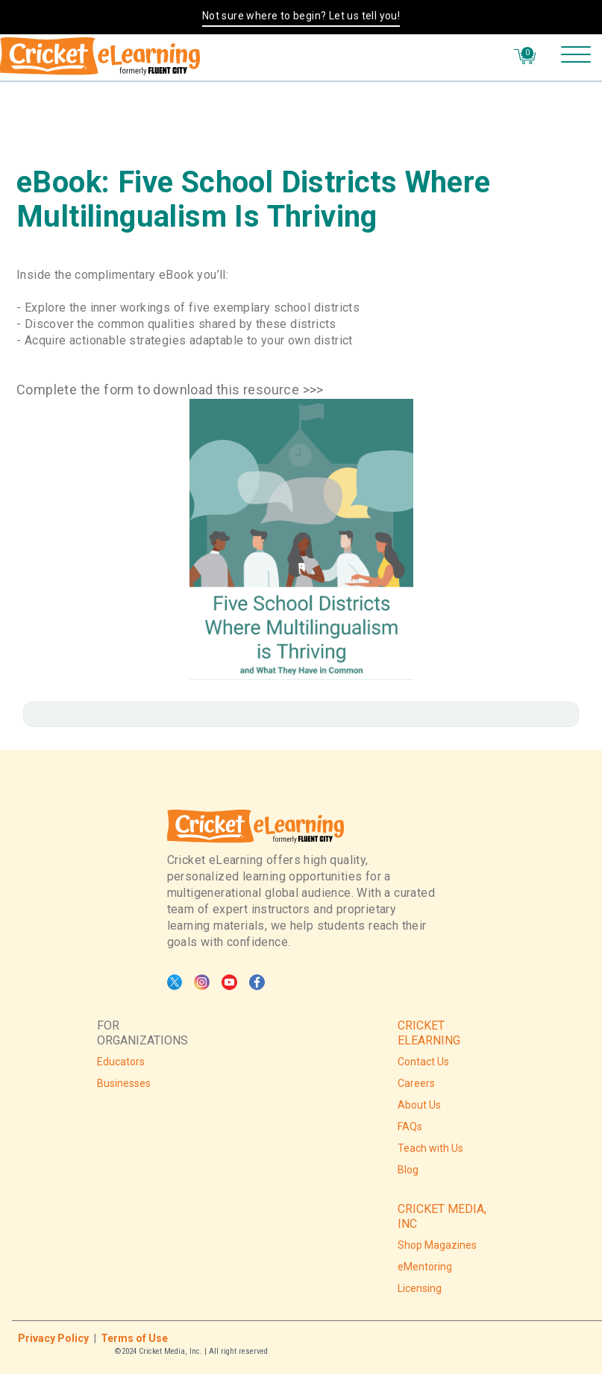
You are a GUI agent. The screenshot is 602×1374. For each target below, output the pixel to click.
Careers (416, 1083)
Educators (121, 1062)
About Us (419, 1105)
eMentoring (425, 1267)
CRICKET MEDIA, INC (442, 1216)
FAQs (410, 1126)
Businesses (124, 1083)
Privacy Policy (53, 1338)
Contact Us (423, 1062)
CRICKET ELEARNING (429, 1032)
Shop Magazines (437, 1245)
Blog (408, 1170)
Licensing (420, 1288)
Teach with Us (430, 1148)
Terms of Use (134, 1338)
